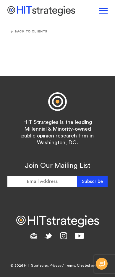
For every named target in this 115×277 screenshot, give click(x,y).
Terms (70, 265)
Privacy (55, 265)
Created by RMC (90, 265)
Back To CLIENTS (29, 31)
